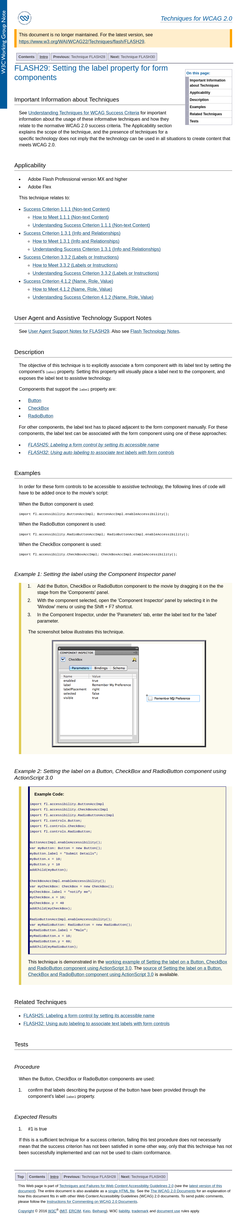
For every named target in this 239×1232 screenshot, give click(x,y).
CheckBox (38, 408)
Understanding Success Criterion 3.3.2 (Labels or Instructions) (96, 273)
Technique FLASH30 (132, 57)
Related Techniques (206, 114)
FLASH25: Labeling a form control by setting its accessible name (89, 1015)
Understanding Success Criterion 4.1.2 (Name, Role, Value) (93, 297)
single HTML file (121, 1191)
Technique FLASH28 (79, 57)
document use (168, 1211)
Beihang (99, 1211)
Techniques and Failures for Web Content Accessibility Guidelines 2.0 (116, 1186)
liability (124, 1211)
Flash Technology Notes (155, 331)
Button (34, 400)
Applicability (200, 93)
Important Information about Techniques (208, 83)
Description (199, 100)
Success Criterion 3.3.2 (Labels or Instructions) (71, 257)
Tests (194, 121)
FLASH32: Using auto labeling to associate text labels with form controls (96, 1023)
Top (20, 1177)
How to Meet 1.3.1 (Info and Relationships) (76, 241)
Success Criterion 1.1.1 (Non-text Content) (66, 209)
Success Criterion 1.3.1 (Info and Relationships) (72, 233)
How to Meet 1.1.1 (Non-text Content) (71, 217)
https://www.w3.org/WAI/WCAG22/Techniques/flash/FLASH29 (81, 41)
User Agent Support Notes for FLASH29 (68, 331)
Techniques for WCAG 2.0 (196, 18)
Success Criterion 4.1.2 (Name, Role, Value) (68, 281)
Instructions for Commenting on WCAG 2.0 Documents (92, 1201)
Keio (86, 1211)
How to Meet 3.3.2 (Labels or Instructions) (75, 265)
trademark (140, 1211)
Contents (27, 57)
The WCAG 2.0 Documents (173, 1191)
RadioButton (40, 416)
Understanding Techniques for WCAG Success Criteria (83, 112)
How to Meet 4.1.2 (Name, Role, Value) (72, 289)
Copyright (26, 1211)
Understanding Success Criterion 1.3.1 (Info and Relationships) (97, 249)
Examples (198, 107)
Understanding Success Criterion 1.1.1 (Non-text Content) (91, 225)
